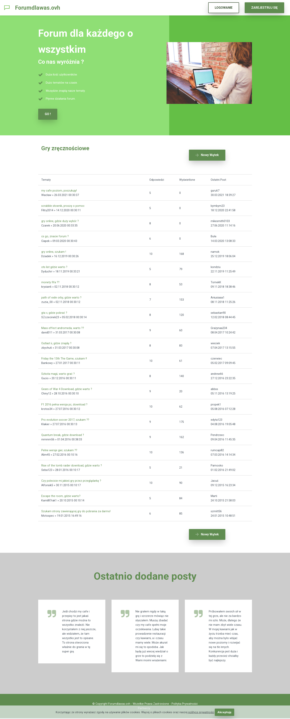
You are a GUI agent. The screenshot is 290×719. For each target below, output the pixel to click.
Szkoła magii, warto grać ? (58, 372)
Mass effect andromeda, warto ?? (62, 326)
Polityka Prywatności (185, 704)
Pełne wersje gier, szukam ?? (59, 448)
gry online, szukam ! (53, 249)
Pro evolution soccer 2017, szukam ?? (65, 417)
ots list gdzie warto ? (54, 265)
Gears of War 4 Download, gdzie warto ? (66, 387)
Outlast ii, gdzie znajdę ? (56, 341)
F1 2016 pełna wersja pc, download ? (64, 402)
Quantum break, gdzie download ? (62, 433)
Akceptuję (224, 712)
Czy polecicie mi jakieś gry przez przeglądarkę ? (71, 479)
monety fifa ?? (50, 280)
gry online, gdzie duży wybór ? (60, 219)
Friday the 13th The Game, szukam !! (64, 356)
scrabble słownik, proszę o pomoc (63, 204)
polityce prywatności (201, 712)
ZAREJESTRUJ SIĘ (264, 7)
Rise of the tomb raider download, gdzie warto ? (71, 463)
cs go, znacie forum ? (55, 234)
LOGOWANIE (224, 7)
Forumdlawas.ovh (37, 7)
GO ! (48, 114)
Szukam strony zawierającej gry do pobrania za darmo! (76, 509)
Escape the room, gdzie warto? (60, 494)
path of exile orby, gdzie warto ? (61, 295)
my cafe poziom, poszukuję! (59, 188)
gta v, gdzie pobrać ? (54, 311)
